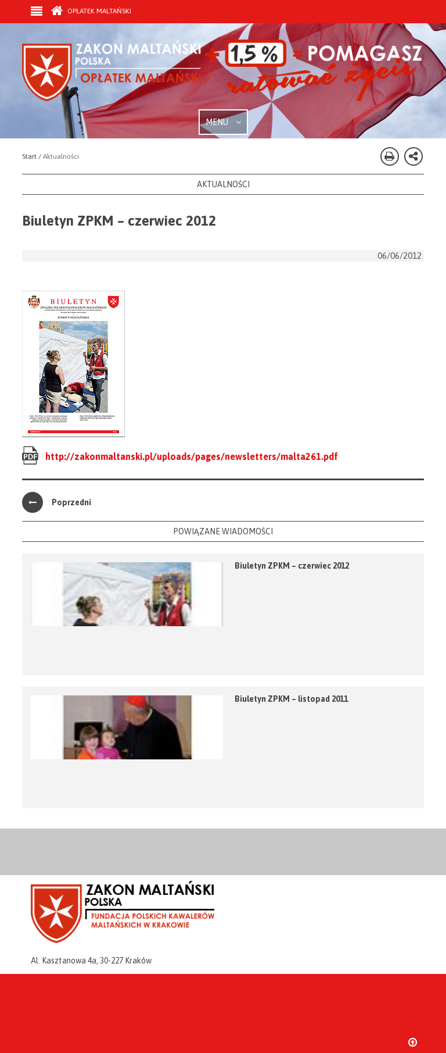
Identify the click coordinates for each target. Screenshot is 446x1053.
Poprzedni (56, 502)
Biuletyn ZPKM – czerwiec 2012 (292, 565)
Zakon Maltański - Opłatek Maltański (222, 74)
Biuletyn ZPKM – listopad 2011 (291, 699)
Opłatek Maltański (91, 11)
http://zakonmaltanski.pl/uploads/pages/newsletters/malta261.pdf (191, 456)
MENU (223, 122)
